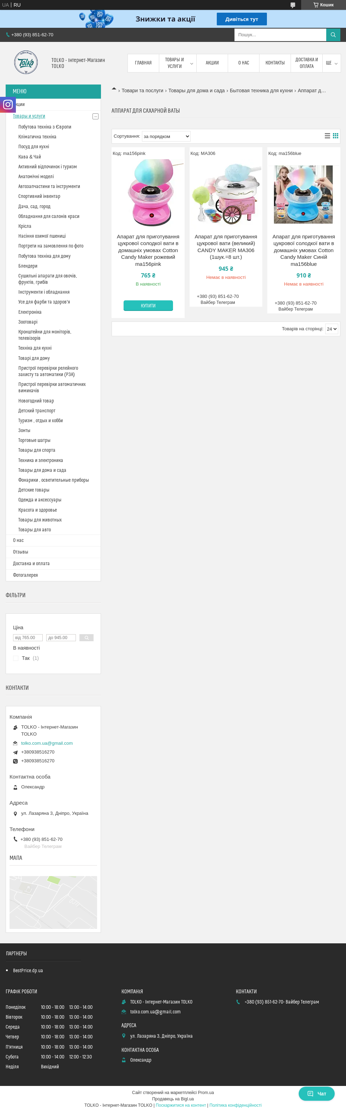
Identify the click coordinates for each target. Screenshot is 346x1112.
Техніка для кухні (35, 348)
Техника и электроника (40, 460)
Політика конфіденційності (235, 1105)
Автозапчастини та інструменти (49, 186)
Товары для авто (34, 530)
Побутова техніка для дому (44, 256)
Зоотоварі (27, 322)
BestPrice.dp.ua (28, 971)
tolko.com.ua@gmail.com (47, 743)
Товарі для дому (34, 358)
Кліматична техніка (37, 137)
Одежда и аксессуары (39, 500)
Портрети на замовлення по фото (50, 246)
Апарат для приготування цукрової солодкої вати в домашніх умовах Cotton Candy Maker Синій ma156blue (304, 250)
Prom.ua (206, 1092)
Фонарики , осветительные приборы (53, 480)
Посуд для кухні (33, 147)
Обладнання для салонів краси (48, 216)
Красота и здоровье (37, 510)
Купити (148, 306)
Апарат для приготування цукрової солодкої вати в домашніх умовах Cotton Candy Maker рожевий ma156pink (148, 250)
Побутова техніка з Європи (44, 127)
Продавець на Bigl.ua (173, 1099)
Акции (212, 63)
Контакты (275, 63)
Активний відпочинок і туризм (47, 167)
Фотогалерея (25, 575)
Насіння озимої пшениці (42, 236)
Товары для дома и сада (196, 90)
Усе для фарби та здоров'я (44, 302)
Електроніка (30, 312)
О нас (243, 63)
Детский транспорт (36, 411)
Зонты (24, 430)
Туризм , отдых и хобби (40, 421)
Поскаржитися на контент (181, 1105)
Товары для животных (40, 520)
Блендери (27, 266)
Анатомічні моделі (36, 177)
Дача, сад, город (34, 207)
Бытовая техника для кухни (261, 90)
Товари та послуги (142, 90)
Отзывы (20, 552)
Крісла (24, 226)
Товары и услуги (174, 63)
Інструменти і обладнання (44, 292)
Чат (316, 1094)
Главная (143, 63)
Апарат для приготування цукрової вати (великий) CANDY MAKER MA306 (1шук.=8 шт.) (226, 246)
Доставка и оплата (307, 63)
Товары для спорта (36, 450)
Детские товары (33, 490)
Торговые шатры (34, 440)
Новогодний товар (36, 401)
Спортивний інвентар (39, 196)
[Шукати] (333, 35)
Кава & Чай (29, 157)
